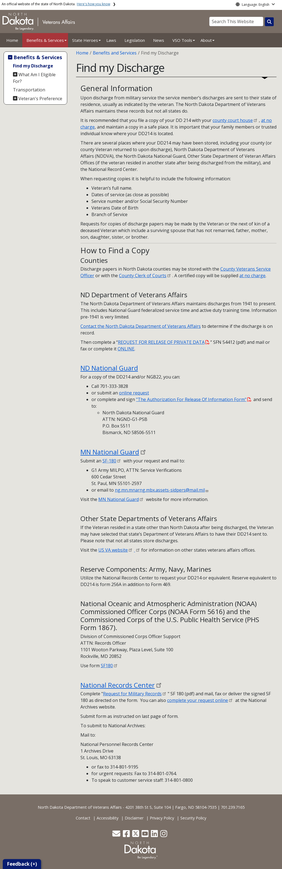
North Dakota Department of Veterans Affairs (80, 807)
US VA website (113, 550)
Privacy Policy (162, 818)
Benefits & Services (45, 40)
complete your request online (197, 700)
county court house (233, 120)
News (158, 40)
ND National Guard (109, 367)
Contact (83, 818)
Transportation (29, 90)
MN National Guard (109, 451)
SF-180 (109, 461)
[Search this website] (269, 21)
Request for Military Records (132, 694)
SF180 (107, 666)
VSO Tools (182, 40)
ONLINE (126, 349)
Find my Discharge (33, 66)
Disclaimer (134, 818)
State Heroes (85, 40)
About (206, 40)
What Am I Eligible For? (34, 78)
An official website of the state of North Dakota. (56, 4)
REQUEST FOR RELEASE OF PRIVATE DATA (164, 342)
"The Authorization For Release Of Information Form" (193, 399)
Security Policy (193, 818)
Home (12, 40)
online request (134, 393)
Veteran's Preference (40, 99)
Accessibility (107, 818)
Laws (111, 40)
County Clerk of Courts (142, 276)
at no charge (252, 276)
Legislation (134, 40)
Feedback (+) (22, 864)
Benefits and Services (115, 53)
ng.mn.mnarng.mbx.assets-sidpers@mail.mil (160, 490)
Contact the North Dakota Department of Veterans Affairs (140, 326)
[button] (116, 835)
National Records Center (117, 685)
